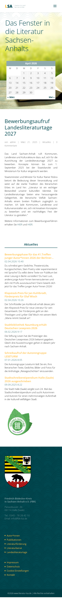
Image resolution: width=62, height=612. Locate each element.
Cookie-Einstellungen (18, 570)
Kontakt (11, 574)
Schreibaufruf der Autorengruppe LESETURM (26, 354)
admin (13, 142)
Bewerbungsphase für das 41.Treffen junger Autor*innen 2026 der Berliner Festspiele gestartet (28, 256)
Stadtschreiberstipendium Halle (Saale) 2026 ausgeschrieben (29, 379)
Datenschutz (13, 566)
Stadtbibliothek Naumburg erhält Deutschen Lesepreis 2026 (26, 326)
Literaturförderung (16, 543)
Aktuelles (46, 142)
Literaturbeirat (14, 548)
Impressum (13, 562)
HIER (19, 224)
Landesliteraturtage (17, 552)
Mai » (52, 97)
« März (11, 97)
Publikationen (14, 539)
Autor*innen (13, 535)
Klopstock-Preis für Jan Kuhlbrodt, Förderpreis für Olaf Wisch (26, 294)
